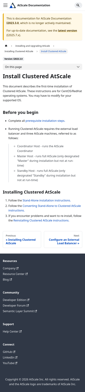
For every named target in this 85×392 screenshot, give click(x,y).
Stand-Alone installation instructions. (47, 200)
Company (11, 268)
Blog (7, 279)
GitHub (9, 352)
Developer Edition (16, 300)
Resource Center (15, 274)
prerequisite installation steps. (45, 121)
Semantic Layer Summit (20, 311)
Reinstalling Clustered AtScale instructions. (41, 220)
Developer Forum (16, 305)
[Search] (78, 5)
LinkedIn (10, 357)
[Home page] (6, 46)
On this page (13, 67)
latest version (67, 30)
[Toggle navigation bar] (5, 5)
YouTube (10, 363)
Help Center (12, 331)
